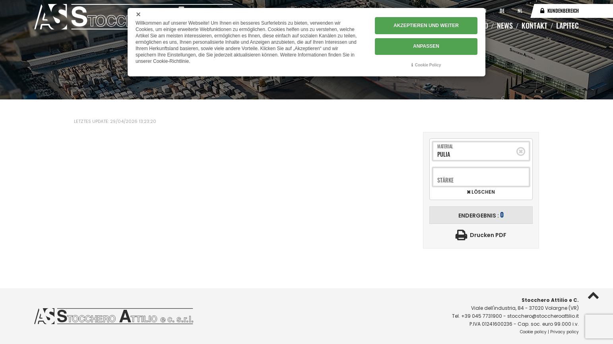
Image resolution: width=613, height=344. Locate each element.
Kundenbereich (563, 10)
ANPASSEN (426, 46)
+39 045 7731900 (481, 316)
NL (520, 10)
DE (503, 10)
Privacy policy (564, 332)
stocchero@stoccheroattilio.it (543, 316)
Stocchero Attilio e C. (550, 300)
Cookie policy (533, 332)
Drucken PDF (488, 235)
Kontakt (534, 25)
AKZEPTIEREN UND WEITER (426, 26)
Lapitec (567, 25)
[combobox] (477, 154)
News (505, 25)
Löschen (482, 192)
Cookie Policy (428, 65)
